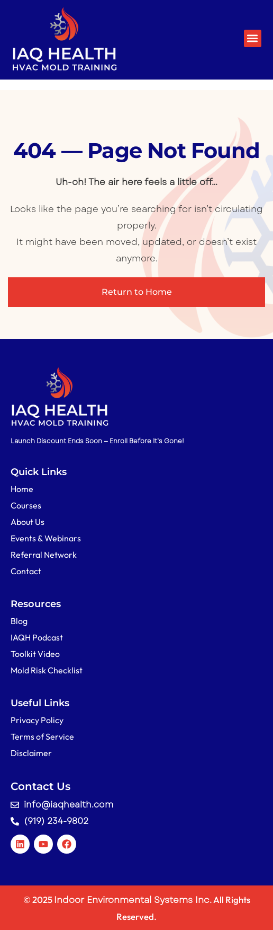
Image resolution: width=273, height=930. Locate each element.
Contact (26, 571)
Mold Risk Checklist (47, 670)
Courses (26, 505)
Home (22, 489)
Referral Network (44, 554)
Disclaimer (31, 753)
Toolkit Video (35, 653)
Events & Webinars (46, 538)
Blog (19, 621)
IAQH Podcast (37, 637)
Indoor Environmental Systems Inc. (133, 899)
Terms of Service (42, 736)
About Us (27, 521)
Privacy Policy (37, 720)
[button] (252, 38)
